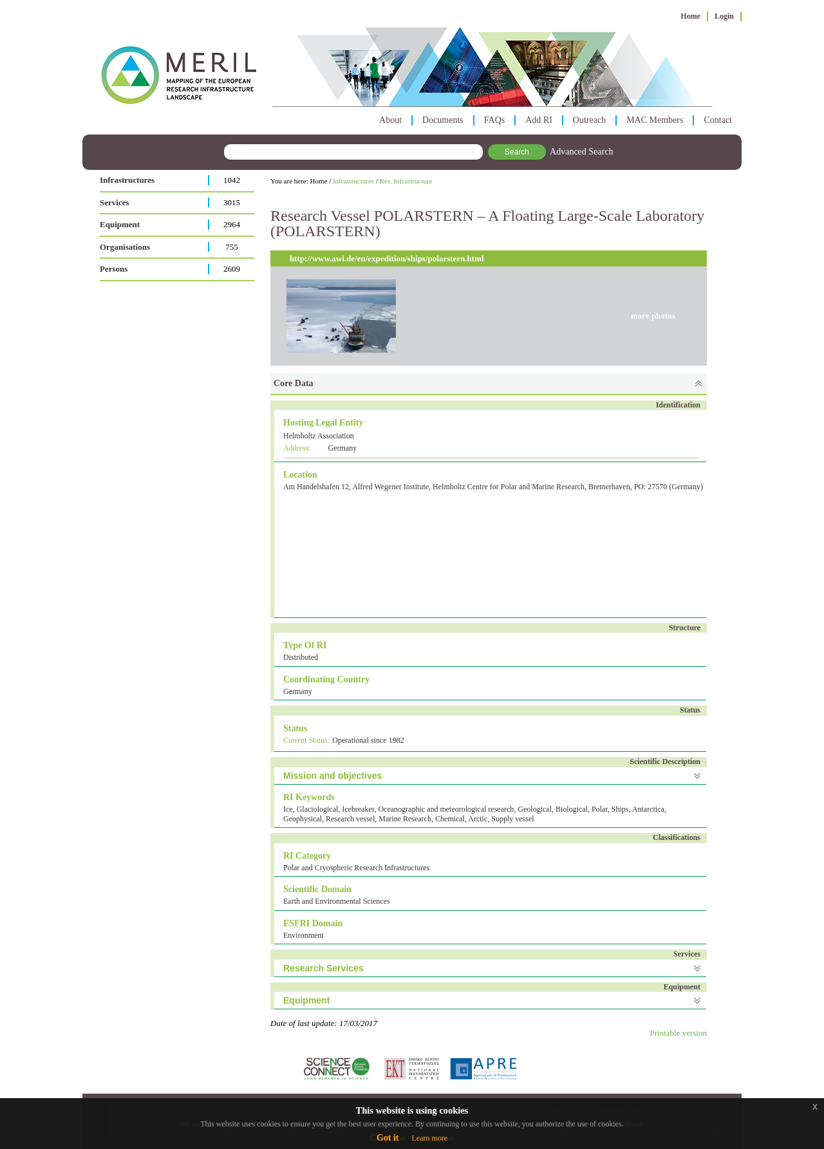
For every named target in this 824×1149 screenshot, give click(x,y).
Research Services (323, 968)
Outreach (589, 120)
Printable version (678, 1033)
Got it (388, 1138)
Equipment (120, 224)
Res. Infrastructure (406, 181)
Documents (443, 120)
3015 (231, 202)
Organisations (125, 247)
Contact (718, 120)
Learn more (429, 1138)
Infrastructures (127, 180)
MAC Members (654, 120)
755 (231, 247)
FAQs (494, 120)
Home (690, 16)
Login (724, 16)
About (390, 120)
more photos (653, 316)
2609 (231, 269)
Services (114, 202)
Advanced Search (581, 151)
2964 (231, 224)
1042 (231, 180)
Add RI (538, 120)
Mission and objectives (332, 776)
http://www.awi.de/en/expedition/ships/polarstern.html (387, 258)
